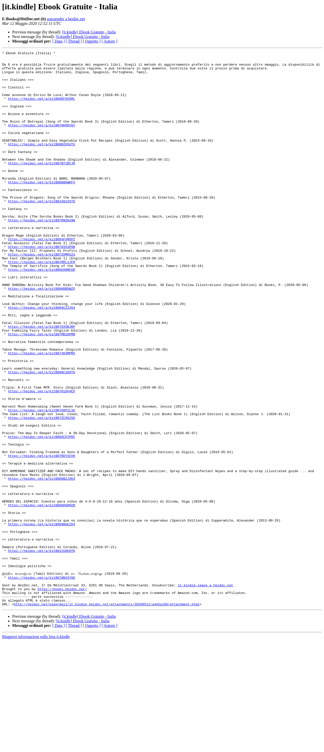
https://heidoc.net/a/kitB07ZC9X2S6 (41, 491)
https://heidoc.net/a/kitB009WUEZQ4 (41, 619)
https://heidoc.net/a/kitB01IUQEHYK (41, 651)
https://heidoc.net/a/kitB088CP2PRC (41, 514)
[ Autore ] (109, 41)
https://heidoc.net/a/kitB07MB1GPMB (41, 391)
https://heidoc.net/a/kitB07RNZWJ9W (41, 254)
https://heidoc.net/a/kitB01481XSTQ (41, 231)
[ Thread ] (74, 41)
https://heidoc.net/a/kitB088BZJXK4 (41, 564)
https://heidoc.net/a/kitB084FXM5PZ (41, 277)
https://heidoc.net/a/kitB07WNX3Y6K (41, 683)
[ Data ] (58, 41)
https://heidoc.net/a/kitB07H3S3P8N (41, 286)
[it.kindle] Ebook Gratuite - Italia (89, 32)
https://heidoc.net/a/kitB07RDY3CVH (41, 537)
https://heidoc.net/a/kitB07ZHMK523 (41, 295)
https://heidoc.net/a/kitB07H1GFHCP (41, 459)
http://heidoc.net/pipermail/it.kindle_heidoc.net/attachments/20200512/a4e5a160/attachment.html (106, 715)
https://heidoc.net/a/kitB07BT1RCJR (41, 186)
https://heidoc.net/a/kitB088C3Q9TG (41, 436)
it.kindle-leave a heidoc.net (205, 692)
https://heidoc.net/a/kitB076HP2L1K (41, 482)
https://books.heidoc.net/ (62, 697)
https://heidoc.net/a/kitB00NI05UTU (41, 163)
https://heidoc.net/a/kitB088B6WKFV (41, 208)
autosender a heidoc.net (66, 19)
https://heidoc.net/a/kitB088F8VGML (41, 108)
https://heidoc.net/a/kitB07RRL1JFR (41, 304)
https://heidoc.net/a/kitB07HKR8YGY (41, 140)
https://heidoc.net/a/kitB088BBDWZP (41, 336)
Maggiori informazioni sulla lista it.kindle (36, 747)
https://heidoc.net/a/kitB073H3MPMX (41, 414)
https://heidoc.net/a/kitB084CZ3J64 (41, 359)
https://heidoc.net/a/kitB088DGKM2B (41, 596)
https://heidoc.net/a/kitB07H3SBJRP (41, 382)
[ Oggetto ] (91, 41)
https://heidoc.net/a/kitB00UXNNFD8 (41, 313)
